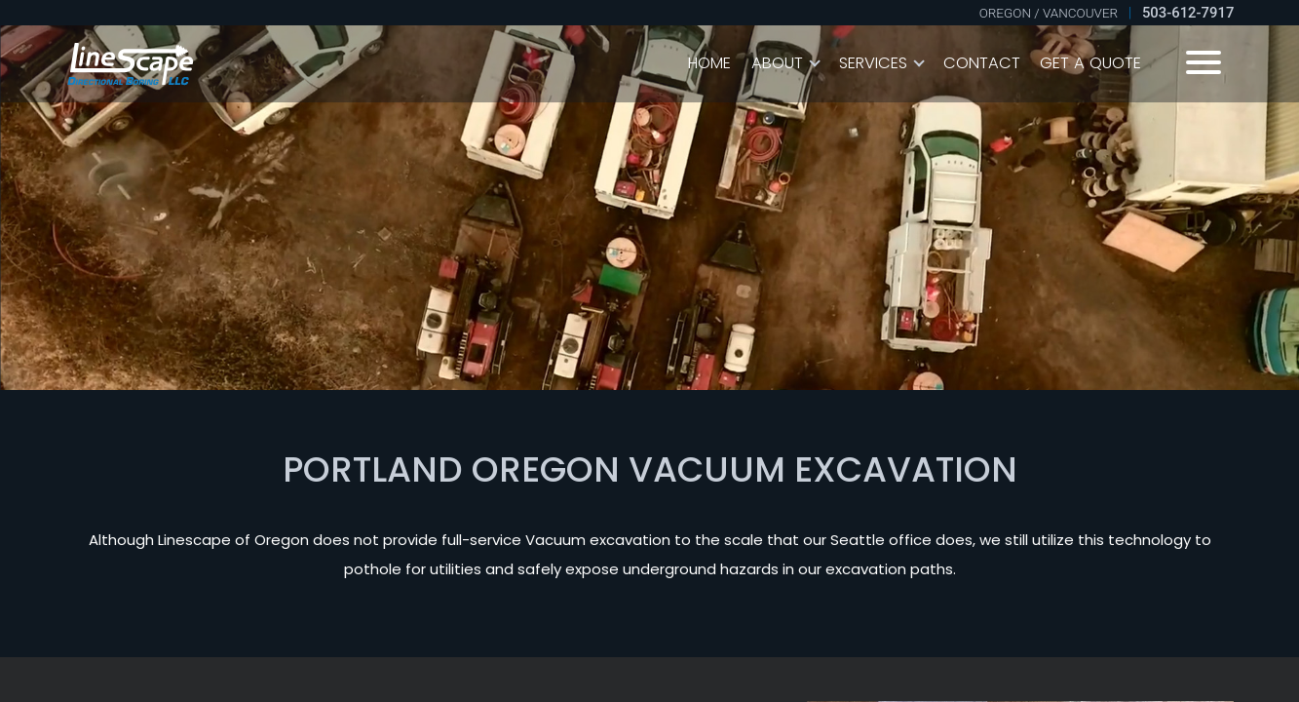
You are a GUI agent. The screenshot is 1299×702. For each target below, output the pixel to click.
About (777, 63)
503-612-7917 (1188, 12)
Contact (981, 63)
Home (709, 63)
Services (873, 63)
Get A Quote (1090, 63)
